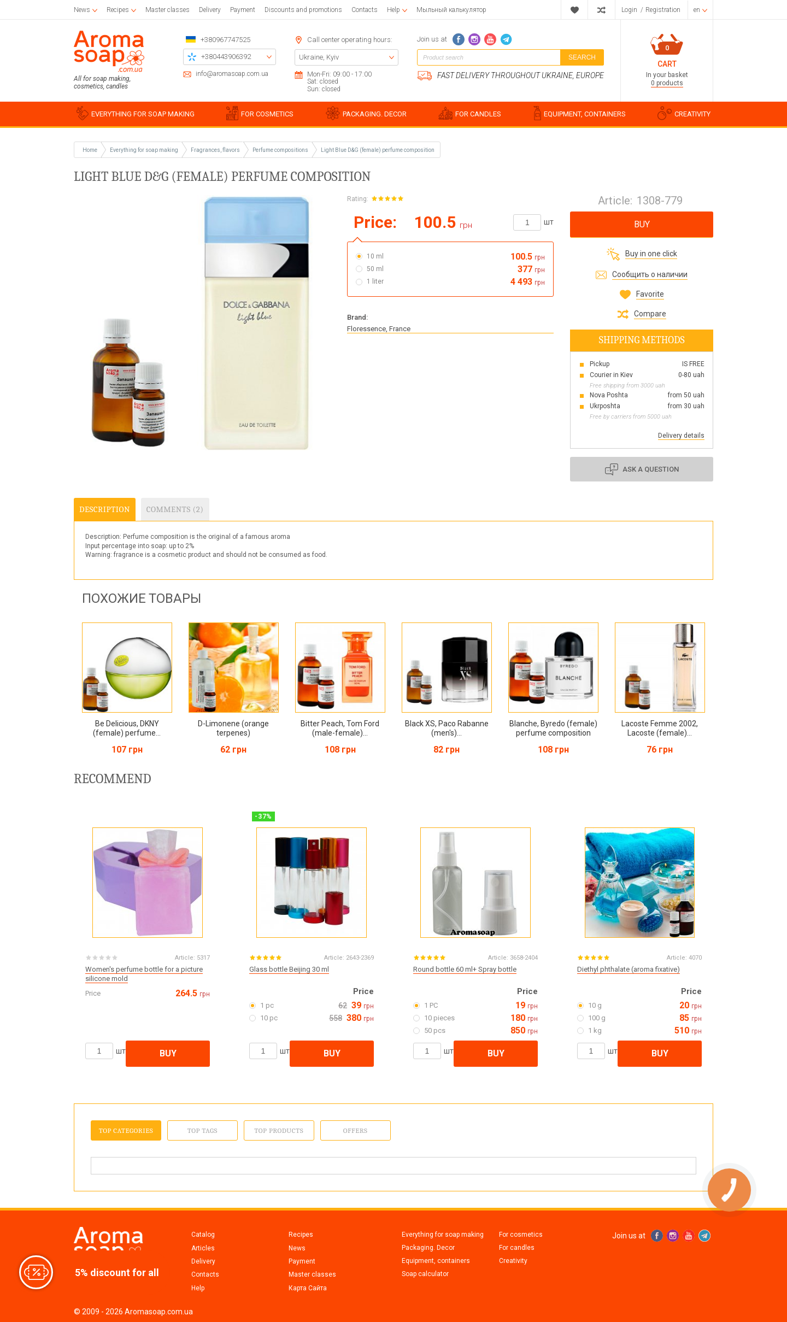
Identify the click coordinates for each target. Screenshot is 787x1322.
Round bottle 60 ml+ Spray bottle (464, 969)
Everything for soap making (443, 1234)
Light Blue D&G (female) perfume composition (377, 150)
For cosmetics (521, 1234)
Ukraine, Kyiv (319, 57)
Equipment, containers (436, 1261)
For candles (517, 1248)
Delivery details (681, 435)
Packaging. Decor (428, 1248)
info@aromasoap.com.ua (232, 74)
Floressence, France (378, 329)
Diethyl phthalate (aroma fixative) (628, 969)
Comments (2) (175, 509)
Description (104, 509)
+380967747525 (225, 39)
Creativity (513, 1261)
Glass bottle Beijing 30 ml (289, 969)
